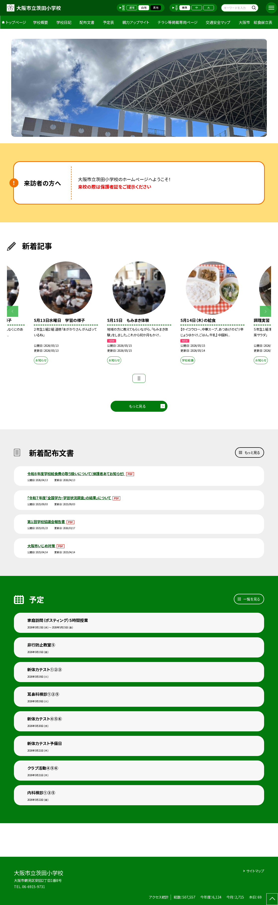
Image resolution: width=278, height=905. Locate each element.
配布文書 (86, 22)
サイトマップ (255, 870)
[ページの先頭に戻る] (272, 899)
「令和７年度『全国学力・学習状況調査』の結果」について (69, 497)
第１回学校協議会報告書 (46, 521)
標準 (184, 7)
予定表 (108, 22)
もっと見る (137, 406)
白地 (144, 7)
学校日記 (63, 22)
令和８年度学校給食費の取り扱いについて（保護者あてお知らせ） (76, 473)
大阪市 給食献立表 (255, 22)
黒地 (156, 7)
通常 (132, 7)
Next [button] (265, 311)
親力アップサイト (135, 22)
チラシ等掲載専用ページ (178, 22)
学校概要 (40, 22)
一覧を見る (251, 599)
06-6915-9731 (33, 886)
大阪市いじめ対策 (41, 545)
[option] (139, 88)
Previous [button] (12, 311)
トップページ (16, 22)
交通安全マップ (218, 22)
